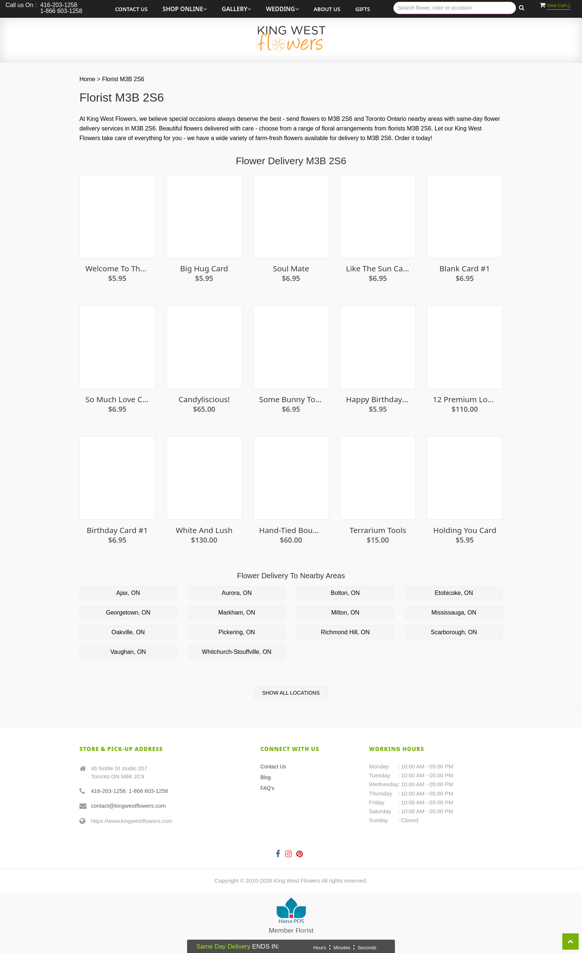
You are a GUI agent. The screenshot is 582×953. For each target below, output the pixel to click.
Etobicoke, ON (454, 593)
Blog (266, 777)
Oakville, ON (128, 632)
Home (87, 79)
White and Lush (204, 530)
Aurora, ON (237, 593)
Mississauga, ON (453, 612)
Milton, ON (345, 612)
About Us (327, 9)
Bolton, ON (345, 593)
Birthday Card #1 (117, 530)
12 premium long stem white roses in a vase (465, 399)
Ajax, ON (128, 593)
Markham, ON (236, 612)
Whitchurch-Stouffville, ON (236, 652)
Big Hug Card (204, 268)
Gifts (362, 9)
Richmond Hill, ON (345, 632)
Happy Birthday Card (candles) (378, 399)
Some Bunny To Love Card (291, 399)
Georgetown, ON (128, 612)
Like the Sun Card (378, 268)
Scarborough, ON (454, 632)
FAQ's (268, 788)
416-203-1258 (108, 791)
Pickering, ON (236, 632)
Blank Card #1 (464, 268)
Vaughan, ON (128, 652)
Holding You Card (464, 530)
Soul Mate (291, 268)
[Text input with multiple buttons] (454, 8)
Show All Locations (291, 693)
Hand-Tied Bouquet (291, 530)
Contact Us (131, 9)
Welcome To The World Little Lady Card (117, 268)
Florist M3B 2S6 (123, 79)
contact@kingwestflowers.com (128, 806)
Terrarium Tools (378, 530)
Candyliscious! (204, 399)
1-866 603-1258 (148, 791)
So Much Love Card (117, 399)
